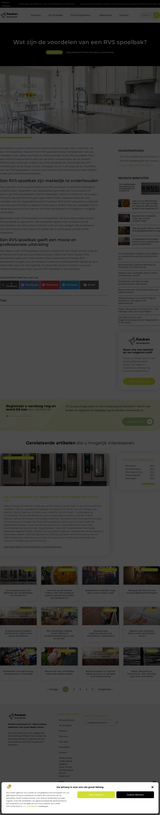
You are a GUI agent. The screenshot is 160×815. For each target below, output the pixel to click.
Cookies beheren (135, 794)
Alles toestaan (96, 794)
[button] (152, 787)
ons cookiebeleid (30, 806)
